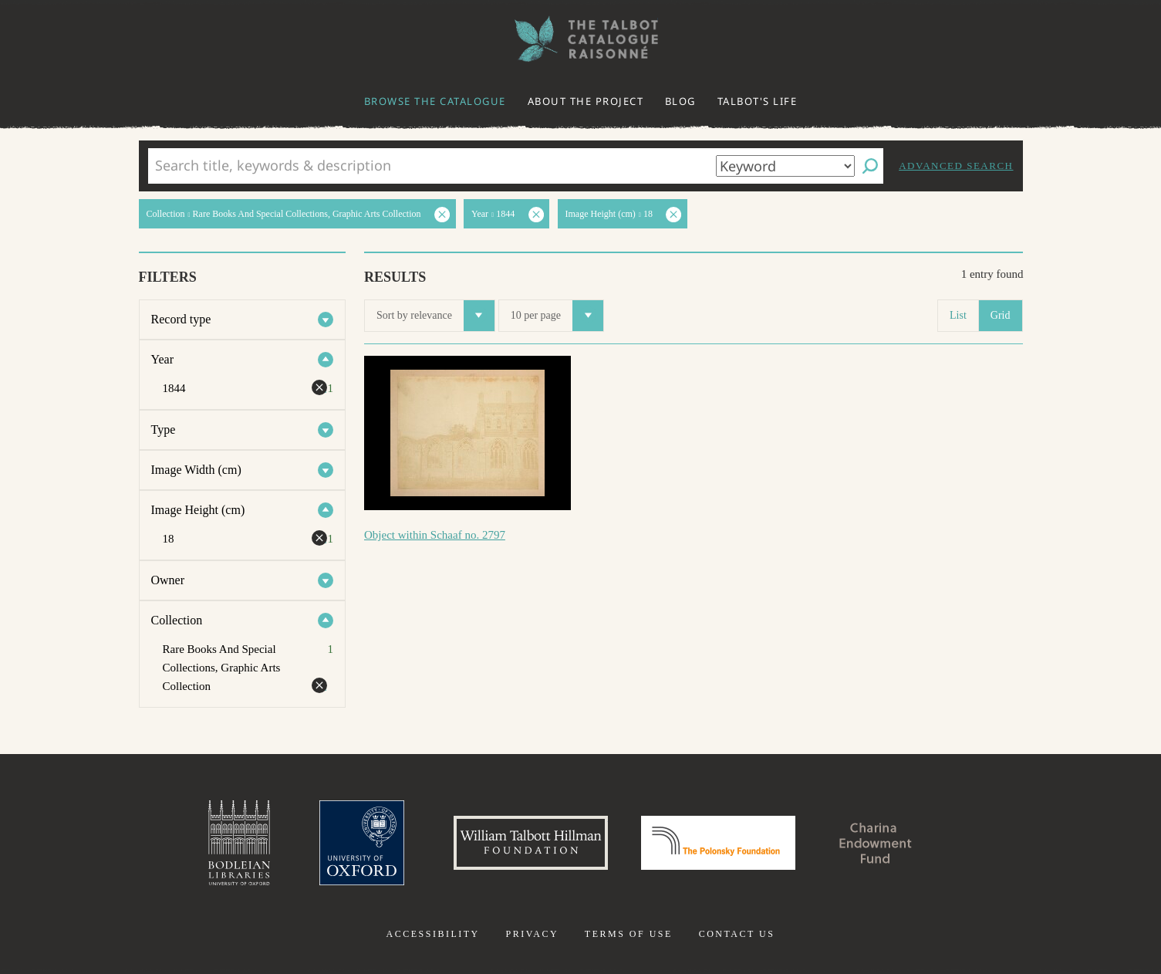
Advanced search (956, 165)
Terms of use (629, 933)
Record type (181, 319)
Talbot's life (757, 101)
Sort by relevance (435, 315)
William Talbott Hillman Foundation (531, 843)
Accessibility (433, 933)
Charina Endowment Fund (875, 843)
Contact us (737, 933)
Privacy (532, 933)
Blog (680, 101)
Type (163, 429)
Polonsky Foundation (718, 843)
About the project (586, 101)
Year (162, 359)
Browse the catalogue (435, 101)
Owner (168, 580)
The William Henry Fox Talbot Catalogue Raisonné (581, 39)
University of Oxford (361, 842)
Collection (177, 620)
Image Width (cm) (196, 469)
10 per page (557, 315)
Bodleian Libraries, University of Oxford (239, 842)
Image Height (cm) (198, 509)
